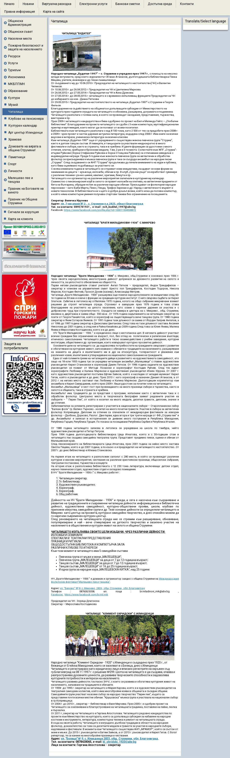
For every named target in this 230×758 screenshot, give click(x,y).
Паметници (16, 157)
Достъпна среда (160, 4)
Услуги (13, 63)
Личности (15, 171)
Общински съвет (20, 31)
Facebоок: (57, 594)
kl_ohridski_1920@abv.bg (119, 741)
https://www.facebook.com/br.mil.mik (86, 594)
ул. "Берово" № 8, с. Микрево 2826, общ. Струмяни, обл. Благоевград (102, 588)
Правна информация (19, 11)
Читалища (15, 112)
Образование (18, 91)
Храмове (15, 139)
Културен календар (22, 125)
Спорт (12, 164)
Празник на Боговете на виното (26, 190)
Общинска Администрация (19, 23)
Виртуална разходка (56, 4)
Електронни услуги (93, 4)
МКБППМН (16, 84)
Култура (14, 98)
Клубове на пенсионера (26, 119)
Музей (13, 105)
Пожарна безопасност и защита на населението (25, 47)
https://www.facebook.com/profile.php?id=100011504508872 (100, 210)
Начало (9, 4)
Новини (28, 4)
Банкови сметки (127, 4)
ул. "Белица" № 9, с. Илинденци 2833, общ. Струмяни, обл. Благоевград (109, 738)
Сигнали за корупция (23, 212)
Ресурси (14, 56)
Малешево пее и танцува (20, 180)
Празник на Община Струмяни (22, 201)
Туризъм (14, 70)
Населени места (20, 38)
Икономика (16, 77)
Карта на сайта (53, 11)
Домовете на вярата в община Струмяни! (24, 148)
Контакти (187, 4)
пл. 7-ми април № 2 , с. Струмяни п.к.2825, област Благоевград (101, 203)
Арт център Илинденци (25, 132)
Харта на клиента (20, 219)
